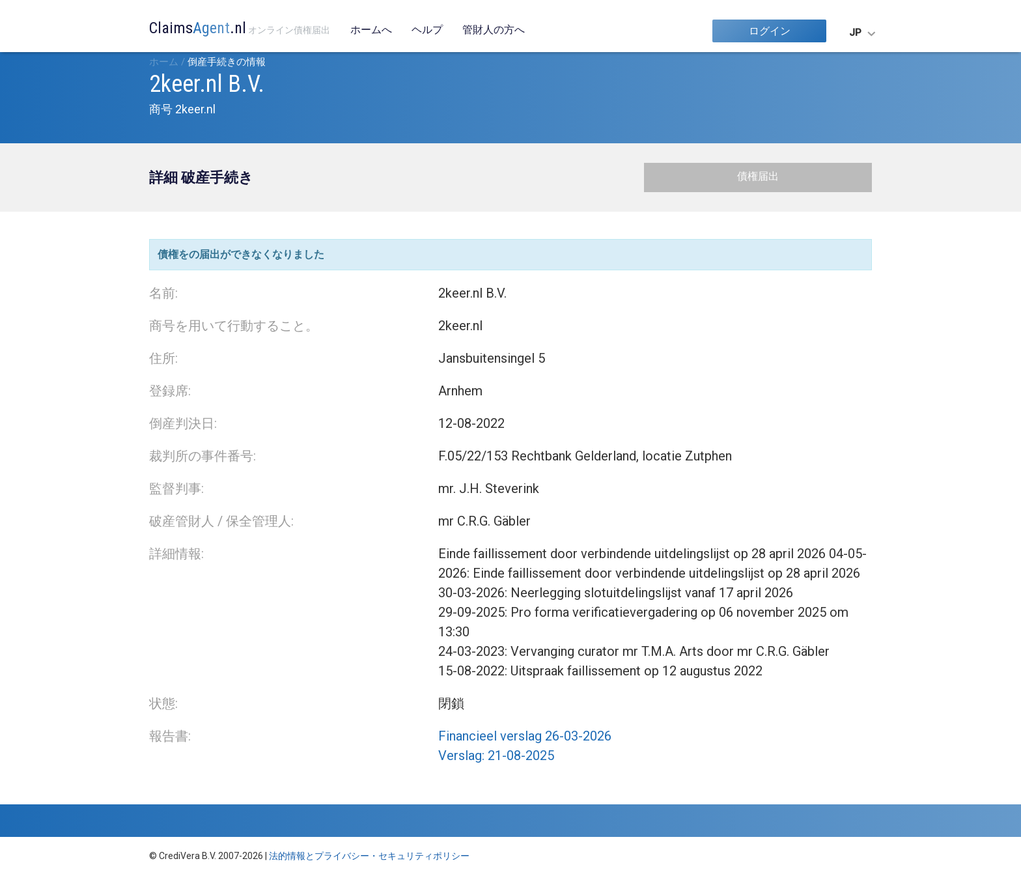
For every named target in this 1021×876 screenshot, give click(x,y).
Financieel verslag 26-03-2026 (524, 736)
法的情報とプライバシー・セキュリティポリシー (369, 856)
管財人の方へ (493, 29)
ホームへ (371, 29)
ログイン (769, 31)
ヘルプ (427, 29)
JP (855, 32)
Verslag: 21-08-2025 (496, 755)
